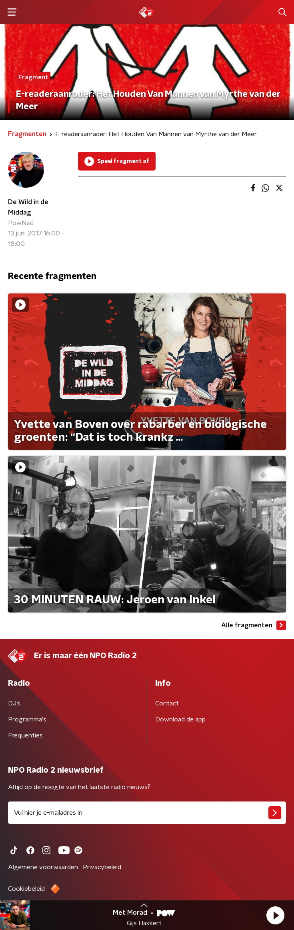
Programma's (27, 719)
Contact (167, 703)
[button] (275, 915)
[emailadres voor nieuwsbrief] (147, 812)
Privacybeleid (102, 867)
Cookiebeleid (26, 889)
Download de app (180, 719)
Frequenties (25, 735)
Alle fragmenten (253, 625)
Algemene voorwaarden (43, 867)
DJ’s (14, 703)
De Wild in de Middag (28, 207)
